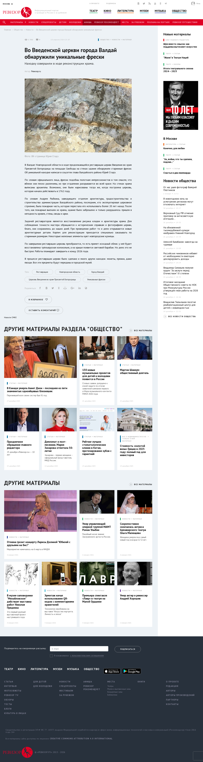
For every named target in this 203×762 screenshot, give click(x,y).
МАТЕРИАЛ (127, 40)
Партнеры (172, 699)
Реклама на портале (158, 22)
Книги (141, 681)
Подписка (111, 3)
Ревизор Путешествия (185, 22)
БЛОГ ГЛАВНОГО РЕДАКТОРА (177, 40)
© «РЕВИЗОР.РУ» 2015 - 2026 (50, 752)
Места (125, 22)
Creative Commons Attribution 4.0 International (81, 738)
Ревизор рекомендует (106, 22)
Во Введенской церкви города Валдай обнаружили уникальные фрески (69, 29)
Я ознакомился (61, 655)
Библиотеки (112, 695)
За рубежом (137, 22)
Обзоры (177, 64)
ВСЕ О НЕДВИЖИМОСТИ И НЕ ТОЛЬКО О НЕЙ (134, 437)
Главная (7, 29)
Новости (33, 22)
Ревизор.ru (36, 71)
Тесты (8, 704)
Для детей (39, 681)
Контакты (172, 704)
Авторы (170, 690)
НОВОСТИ (116, 40)
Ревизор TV (11, 695)
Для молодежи (42, 686)
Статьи (177, 54)
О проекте (94, 3)
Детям (62, 22)
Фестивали (66, 690)
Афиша (87, 22)
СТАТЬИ (12, 383)
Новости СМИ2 (10, 317)
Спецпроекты (48, 22)
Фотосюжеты (12, 690)
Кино (107, 11)
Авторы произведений (180, 695)
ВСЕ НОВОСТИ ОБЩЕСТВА (182, 316)
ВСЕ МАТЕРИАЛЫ (143, 330)
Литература (125, 11)
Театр (93, 11)
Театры (110, 686)
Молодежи (75, 22)
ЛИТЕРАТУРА (171, 144)
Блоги (8, 708)
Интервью (10, 686)
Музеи (144, 11)
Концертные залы (114, 692)
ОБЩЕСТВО (105, 40)
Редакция (172, 686)
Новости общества (179, 180)
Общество (179, 11)
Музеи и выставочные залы (119, 689)
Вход (198, 3)
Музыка (160, 11)
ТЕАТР (168, 54)
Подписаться (127, 649)
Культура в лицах (15, 713)
